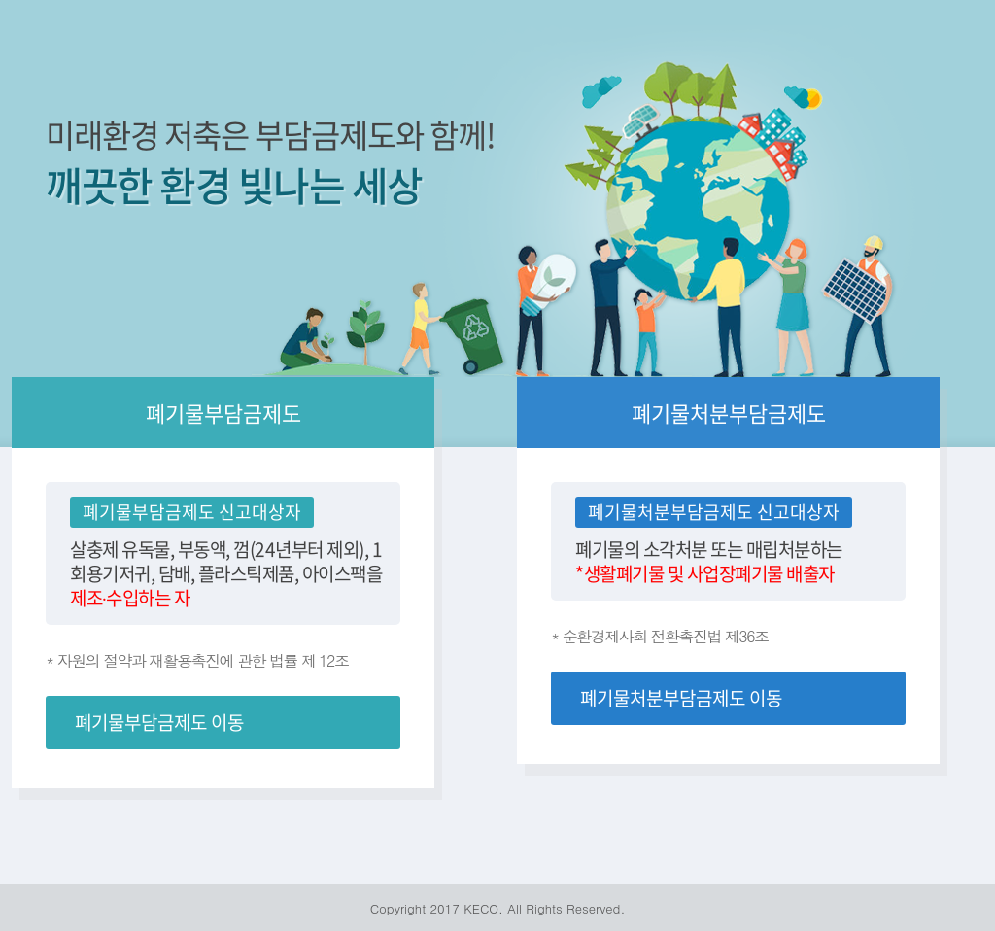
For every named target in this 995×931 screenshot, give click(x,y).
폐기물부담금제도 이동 (159, 722)
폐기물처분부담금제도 (729, 413)
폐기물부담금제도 (223, 413)
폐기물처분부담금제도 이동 (681, 697)
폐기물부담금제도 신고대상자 (192, 512)
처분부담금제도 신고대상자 (738, 512)
